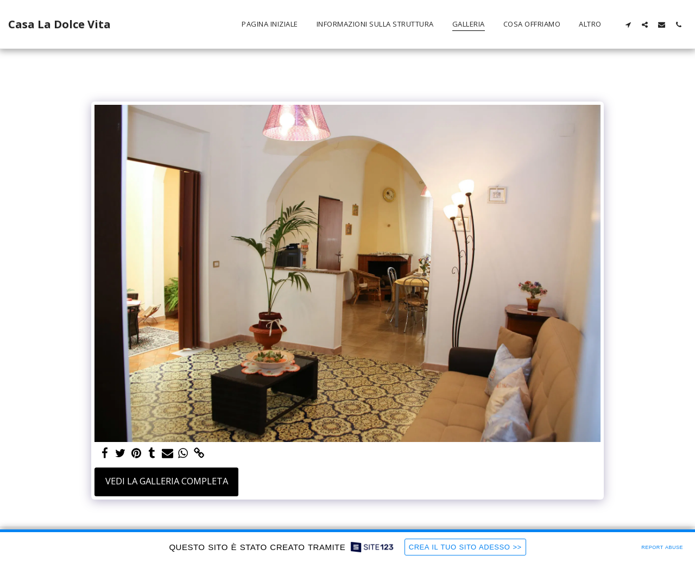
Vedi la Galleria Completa (166, 481)
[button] (628, 24)
